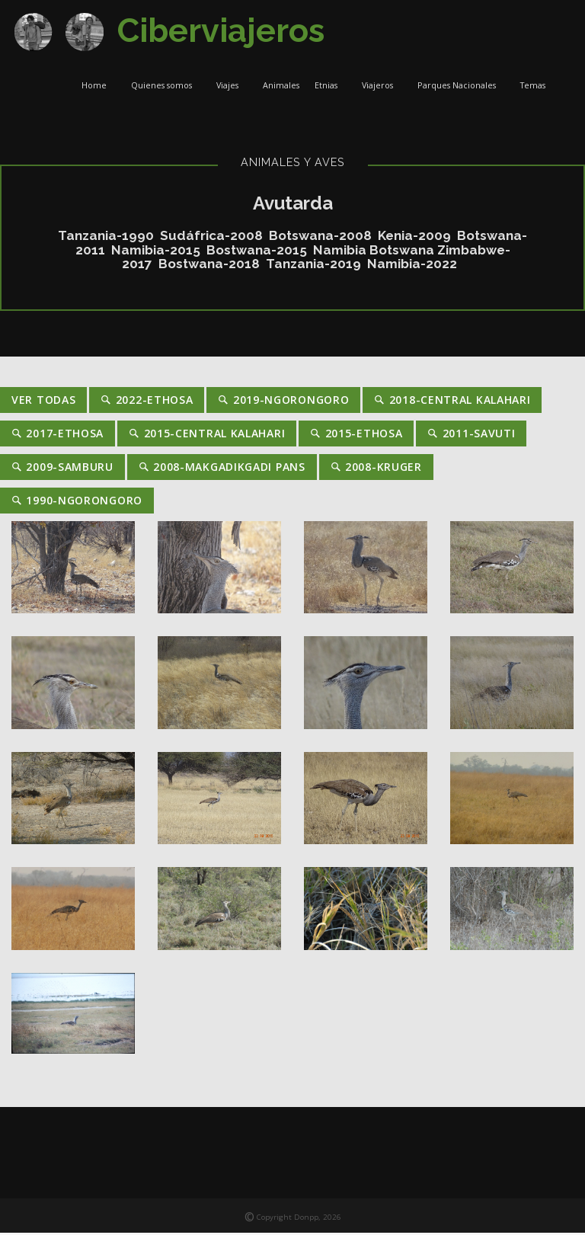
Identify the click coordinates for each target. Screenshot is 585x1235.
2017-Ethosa (57, 435)
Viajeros (382, 87)
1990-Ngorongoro (76, 502)
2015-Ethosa (356, 435)
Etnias (331, 87)
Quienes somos (166, 87)
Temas (537, 87)
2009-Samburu (62, 469)
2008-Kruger (376, 469)
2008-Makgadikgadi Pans (222, 469)
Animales (281, 87)
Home (99, 87)
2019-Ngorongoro (283, 402)
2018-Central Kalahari (452, 402)
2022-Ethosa (147, 402)
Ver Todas (43, 402)
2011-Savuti (471, 435)
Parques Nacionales (461, 87)
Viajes (232, 87)
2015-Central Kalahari (207, 435)
